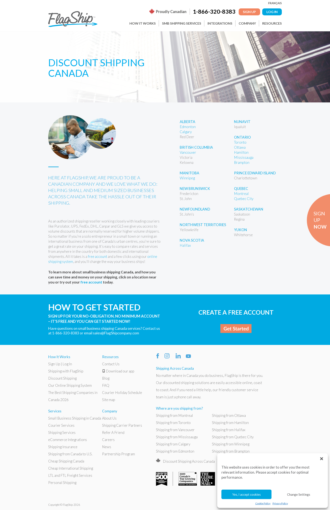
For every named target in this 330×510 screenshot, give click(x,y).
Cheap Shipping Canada (66, 461)
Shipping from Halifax (228, 430)
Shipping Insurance (62, 447)
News (106, 447)
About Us (109, 418)
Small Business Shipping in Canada (74, 418)
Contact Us (111, 364)
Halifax (185, 245)
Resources (272, 23)
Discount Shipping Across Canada (189, 461)
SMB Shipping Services (181, 23)
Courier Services (61, 425)
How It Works (142, 23)
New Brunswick (195, 188)
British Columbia (196, 147)
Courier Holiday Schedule (122, 392)
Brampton (241, 162)
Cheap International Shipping (70, 468)
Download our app (118, 371)
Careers (108, 439)
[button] (321, 458)
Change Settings (298, 494)
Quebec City (243, 198)
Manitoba (189, 173)
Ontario (242, 137)
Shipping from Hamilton (230, 422)
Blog (105, 378)
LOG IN (272, 12)
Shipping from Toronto (173, 422)
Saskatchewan (248, 209)
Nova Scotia (192, 240)
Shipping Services (62, 432)
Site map (108, 399)
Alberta (187, 121)
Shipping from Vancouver (175, 430)
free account (97, 256)
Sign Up (249, 12)
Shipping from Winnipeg (230, 444)
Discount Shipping (62, 378)
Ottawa (240, 147)
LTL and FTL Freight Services (70, 475)
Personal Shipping (62, 482)
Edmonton (188, 127)
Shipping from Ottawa (229, 415)
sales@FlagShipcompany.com (116, 333)
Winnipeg (187, 178)
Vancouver (188, 152)
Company (247, 23)
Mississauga (243, 157)
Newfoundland (195, 209)
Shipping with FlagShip (65, 371)
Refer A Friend (113, 432)
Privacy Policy (280, 503)
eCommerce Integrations (67, 439)
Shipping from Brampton (231, 451)
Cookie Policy (262, 503)
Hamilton (241, 152)
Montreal (241, 193)
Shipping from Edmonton (175, 451)
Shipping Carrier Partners (122, 425)
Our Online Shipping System (70, 385)
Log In (67, 364)
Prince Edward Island (255, 173)
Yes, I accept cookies (246, 494)
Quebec (241, 188)
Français (275, 3)
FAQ (105, 385)
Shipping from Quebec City (233, 437)
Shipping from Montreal (174, 415)
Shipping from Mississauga (177, 437)
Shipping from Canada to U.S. (70, 454)
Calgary (186, 132)
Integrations (220, 23)
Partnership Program (118, 454)
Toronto (240, 142)
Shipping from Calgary (173, 444)
